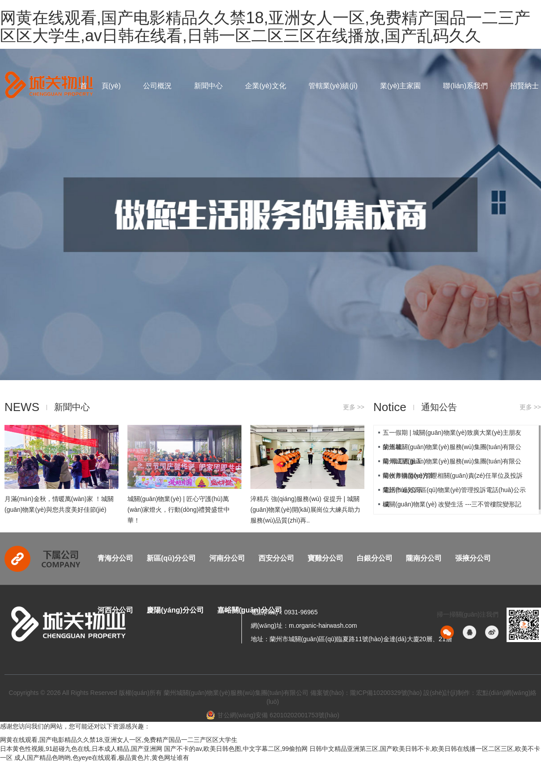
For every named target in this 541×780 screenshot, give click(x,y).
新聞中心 (208, 86)
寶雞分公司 (325, 558)
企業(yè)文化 (265, 86)
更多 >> (353, 407)
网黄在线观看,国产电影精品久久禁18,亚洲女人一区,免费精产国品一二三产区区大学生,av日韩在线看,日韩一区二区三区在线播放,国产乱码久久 (265, 27)
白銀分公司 (375, 558)
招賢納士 (524, 86)
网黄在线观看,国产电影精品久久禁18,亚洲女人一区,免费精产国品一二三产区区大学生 (118, 739)
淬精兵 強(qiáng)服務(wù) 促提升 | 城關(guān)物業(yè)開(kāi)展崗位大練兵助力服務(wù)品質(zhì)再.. (305, 509)
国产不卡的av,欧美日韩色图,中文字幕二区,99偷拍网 (236, 748)
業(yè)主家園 (400, 86)
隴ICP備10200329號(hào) (386, 692)
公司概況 (157, 86)
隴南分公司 (424, 558)
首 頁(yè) (100, 86)
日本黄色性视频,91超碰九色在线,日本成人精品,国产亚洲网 (81, 748)
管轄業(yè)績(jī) (333, 86)
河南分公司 (227, 558)
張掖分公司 (473, 558)
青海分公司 (115, 558)
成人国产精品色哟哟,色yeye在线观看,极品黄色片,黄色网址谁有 (101, 757)
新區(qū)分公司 (171, 558)
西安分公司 (276, 558)
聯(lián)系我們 (465, 86)
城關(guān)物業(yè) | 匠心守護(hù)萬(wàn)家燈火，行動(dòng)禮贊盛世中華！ (178, 509)
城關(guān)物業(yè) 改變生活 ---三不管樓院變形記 (452, 504)
